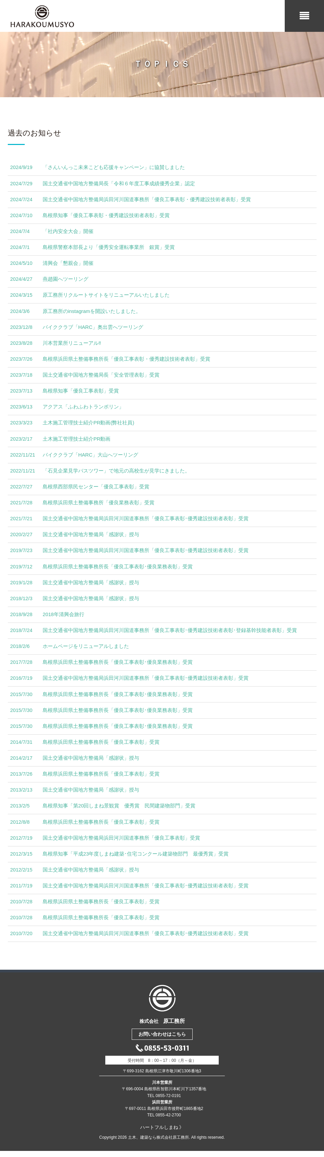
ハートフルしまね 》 (162, 1133)
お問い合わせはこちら (162, 1040)
